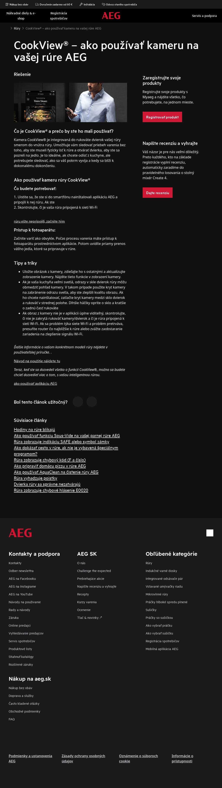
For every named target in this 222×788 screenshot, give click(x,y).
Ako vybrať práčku (159, 625)
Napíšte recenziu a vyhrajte (96, 586)
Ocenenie (84, 610)
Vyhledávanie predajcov (26, 633)
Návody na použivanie (25, 602)
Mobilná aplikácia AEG (162, 649)
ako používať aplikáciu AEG (35, 383)
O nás (81, 563)
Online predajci (20, 625)
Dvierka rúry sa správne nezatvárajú (47, 484)
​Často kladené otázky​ (24, 703)
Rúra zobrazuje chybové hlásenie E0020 (51, 490)
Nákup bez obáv (16, 4)
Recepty (83, 594)
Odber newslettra (21, 570)
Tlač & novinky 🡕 (89, 617)
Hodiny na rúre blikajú (34, 429)
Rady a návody (19, 610)
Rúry (149, 563)
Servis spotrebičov (22, 641)
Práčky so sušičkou (159, 617)
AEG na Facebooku (22, 578)
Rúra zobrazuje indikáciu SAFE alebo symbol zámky (61, 441)
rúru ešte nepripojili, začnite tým (39, 220)
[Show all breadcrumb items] (7, 27)
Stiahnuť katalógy (21, 656)
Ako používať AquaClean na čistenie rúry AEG (56, 471)
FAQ (12, 719)
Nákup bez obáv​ (20, 688)
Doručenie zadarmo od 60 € (53, 4)
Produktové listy (20, 649)
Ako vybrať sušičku (159, 633)
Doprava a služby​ (21, 695)
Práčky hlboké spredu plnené (167, 602)
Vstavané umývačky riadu (164, 586)
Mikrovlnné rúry (157, 594)
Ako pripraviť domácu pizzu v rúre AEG (50, 465)
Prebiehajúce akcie (90, 578)
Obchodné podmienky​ (24, 711)
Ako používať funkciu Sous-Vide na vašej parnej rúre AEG (67, 435)
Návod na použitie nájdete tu (37, 360)
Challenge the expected (94, 570)
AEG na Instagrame (22, 586)
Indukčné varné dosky (161, 570)
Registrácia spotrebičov (162, 641)
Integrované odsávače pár (164, 578)
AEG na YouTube (21, 594)
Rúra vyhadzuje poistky (35, 477)
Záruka (14, 617)
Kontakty (15, 563)
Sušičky (151, 610)
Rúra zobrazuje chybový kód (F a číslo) (50, 459)
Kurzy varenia (87, 602)
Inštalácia (87, 4)
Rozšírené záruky (21, 664)
